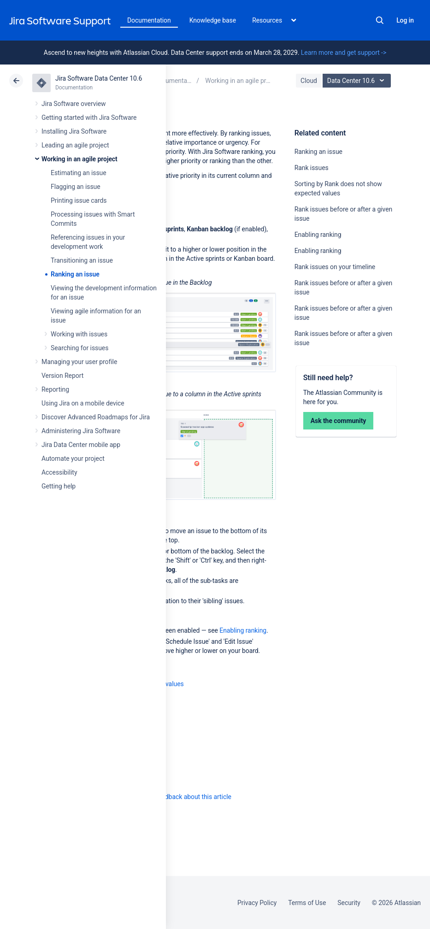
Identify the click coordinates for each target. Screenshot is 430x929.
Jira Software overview (73, 103)
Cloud (308, 80)
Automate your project (73, 458)
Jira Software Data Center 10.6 (98, 78)
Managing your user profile (79, 361)
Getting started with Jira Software (88, 117)
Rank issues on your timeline (335, 266)
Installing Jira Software (73, 131)
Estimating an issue (78, 172)
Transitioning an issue (82, 260)
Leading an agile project (75, 145)
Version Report (62, 375)
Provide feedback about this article (182, 796)
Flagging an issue (75, 186)
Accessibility (59, 472)
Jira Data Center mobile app (80, 444)
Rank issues (312, 167)
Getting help (58, 486)
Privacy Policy (257, 902)
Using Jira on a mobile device (82, 403)
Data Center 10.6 (358, 80)
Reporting (55, 389)
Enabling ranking (318, 234)
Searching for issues (79, 348)
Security (348, 902)
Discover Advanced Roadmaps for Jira (95, 417)
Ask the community (338, 420)
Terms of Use (307, 902)
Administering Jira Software (80, 431)
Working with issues (79, 334)
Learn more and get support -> (343, 52)
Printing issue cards (79, 200)
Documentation (149, 20)
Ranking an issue (75, 274)
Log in (405, 20)
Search (379, 20)
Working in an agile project (79, 159)
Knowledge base (212, 20)
